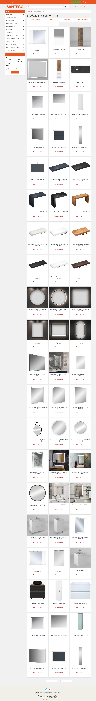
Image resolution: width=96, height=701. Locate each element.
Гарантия (26, 2)
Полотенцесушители (11, 23)
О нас (32, 2)
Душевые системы (11, 17)
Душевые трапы (10, 41)
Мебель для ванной (15, 44)
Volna (8, 63)
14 (52, 682)
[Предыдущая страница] (47, 682)
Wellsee (18, 59)
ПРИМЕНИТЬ (15, 72)
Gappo (8, 59)
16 (59, 682)
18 (65, 682)
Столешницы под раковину (35, 24)
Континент (19, 61)
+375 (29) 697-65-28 (82, 6)
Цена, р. (8, 65)
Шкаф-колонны (67, 19)
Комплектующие (15, 26)
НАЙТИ (66, 6)
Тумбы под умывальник (35, 19)
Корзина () (86, 2)
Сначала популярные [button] (85, 16)
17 (62, 682)
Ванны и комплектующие (15, 47)
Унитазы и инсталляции (15, 35)
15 (55, 682)
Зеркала (51, 24)
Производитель (10, 57)
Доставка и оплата (17, 2)
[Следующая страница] (70, 682)
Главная (8, 2)
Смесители (15, 14)
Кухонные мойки (15, 20)
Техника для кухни (15, 50)
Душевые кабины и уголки (15, 38)
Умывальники (9, 32)
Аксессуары (15, 29)
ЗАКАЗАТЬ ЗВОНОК (76, 1)
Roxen (8, 61)
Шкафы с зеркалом (83, 19)
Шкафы (51, 19)
